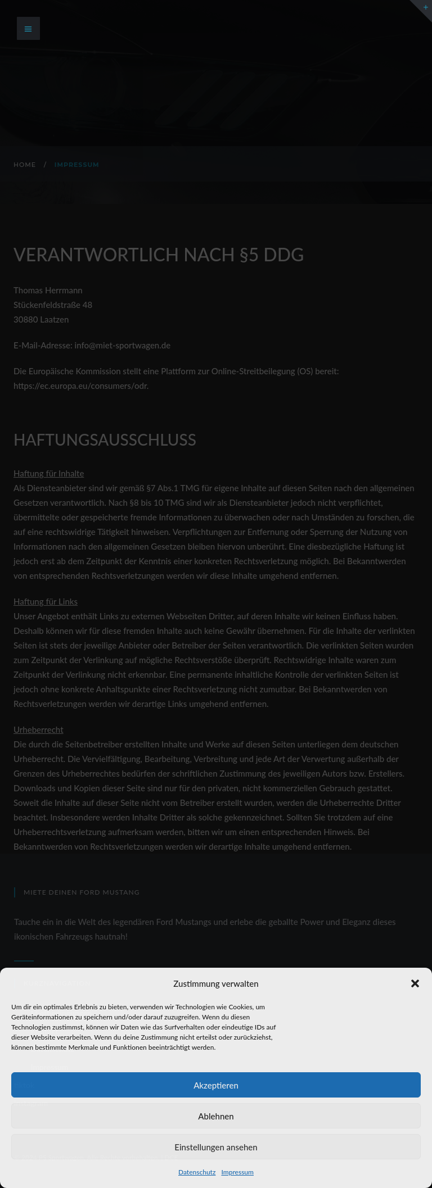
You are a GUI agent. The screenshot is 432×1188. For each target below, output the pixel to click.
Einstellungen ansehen (215, 1147)
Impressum (237, 1172)
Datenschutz (196, 1172)
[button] (415, 983)
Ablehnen (215, 1116)
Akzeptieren (216, 1085)
